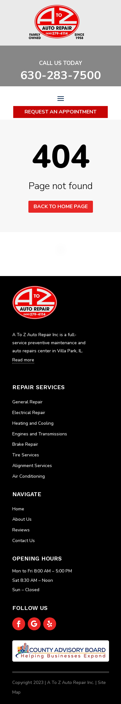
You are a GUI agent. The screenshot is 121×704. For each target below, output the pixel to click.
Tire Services (25, 455)
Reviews (21, 530)
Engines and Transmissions (39, 434)
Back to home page (61, 206)
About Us (22, 519)
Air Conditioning (28, 476)
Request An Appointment (60, 111)
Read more (23, 360)
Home (18, 509)
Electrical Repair (28, 413)
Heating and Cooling (33, 423)
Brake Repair (25, 444)
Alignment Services (32, 466)
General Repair (27, 402)
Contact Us (23, 541)
